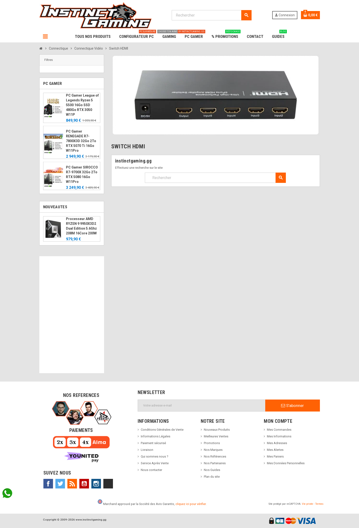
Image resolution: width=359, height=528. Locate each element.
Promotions (212, 443)
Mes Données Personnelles (286, 463)
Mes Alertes (275, 450)
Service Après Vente (155, 463)
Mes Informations (279, 436)
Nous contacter (151, 470)
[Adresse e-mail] (201, 406)
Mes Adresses (277, 443)
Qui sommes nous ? (154, 456)
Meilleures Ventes (216, 436)
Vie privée (307, 503)
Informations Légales (155, 436)
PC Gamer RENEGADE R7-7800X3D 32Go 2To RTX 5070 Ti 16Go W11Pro (81, 140)
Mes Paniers (275, 456)
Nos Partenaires (215, 463)
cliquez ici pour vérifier (191, 504)
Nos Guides (212, 470)
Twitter (60, 483)
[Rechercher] (212, 15)
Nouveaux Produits (217, 429)
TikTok (108, 483)
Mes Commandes (279, 429)
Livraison (147, 450)
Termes (319, 503)
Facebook (48, 483)
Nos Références (215, 456)
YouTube (84, 483)
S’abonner (292, 405)
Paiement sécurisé (153, 443)
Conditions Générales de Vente (162, 429)
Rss (72, 483)
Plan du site (212, 476)
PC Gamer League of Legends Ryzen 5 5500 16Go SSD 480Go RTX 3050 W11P (82, 104)
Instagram (96, 483)
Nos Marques (213, 450)
